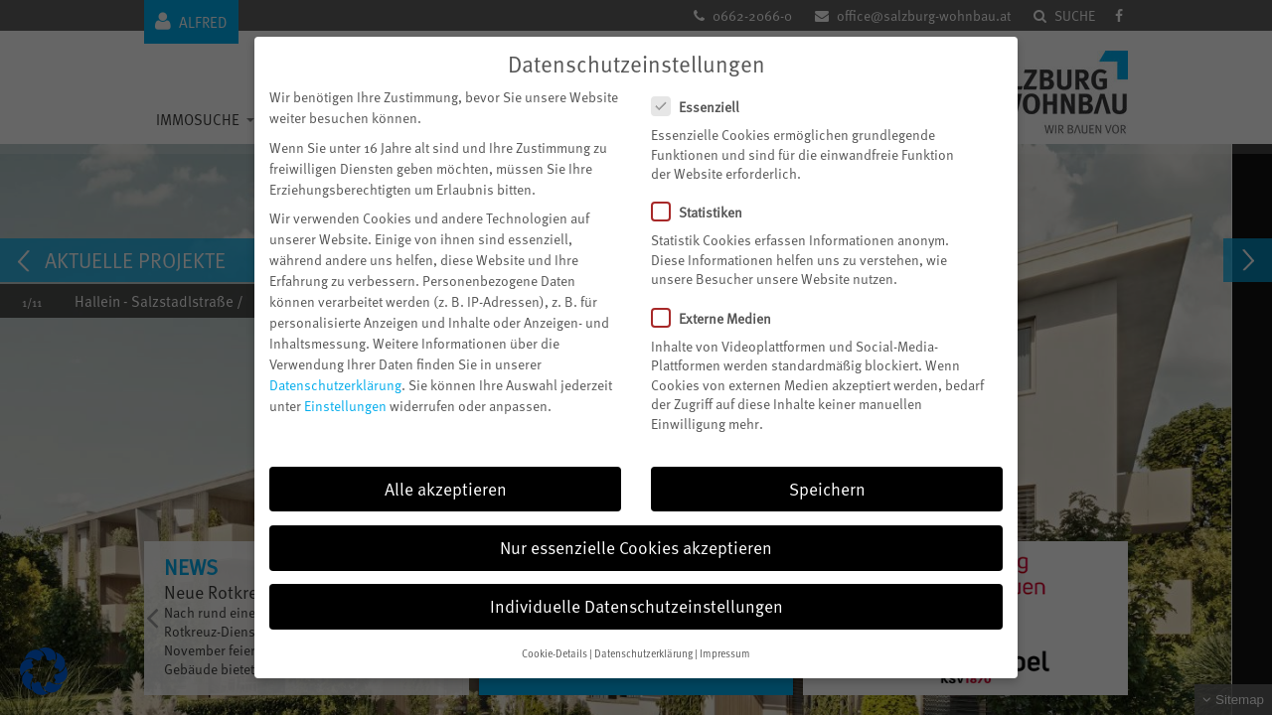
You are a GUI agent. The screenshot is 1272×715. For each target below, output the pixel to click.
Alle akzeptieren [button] (446, 486)
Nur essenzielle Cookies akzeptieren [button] (636, 544)
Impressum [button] (725, 651)
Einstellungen (345, 402)
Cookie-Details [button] (554, 651)
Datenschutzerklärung (335, 381)
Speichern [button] (827, 486)
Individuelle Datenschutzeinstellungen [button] (636, 603)
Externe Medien (719, 315)
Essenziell (703, 103)
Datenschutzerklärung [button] (643, 651)
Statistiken (705, 210)
